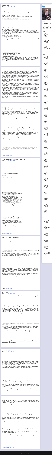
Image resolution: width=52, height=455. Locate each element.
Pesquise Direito (46, 248)
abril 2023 (46, 71)
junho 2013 (46, 139)
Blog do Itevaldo (46, 221)
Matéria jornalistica (7, 393)
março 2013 (46, 142)
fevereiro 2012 (46, 153)
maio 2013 (46, 140)
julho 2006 (46, 210)
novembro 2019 (46, 81)
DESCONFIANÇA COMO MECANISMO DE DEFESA (11, 237)
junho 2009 (46, 181)
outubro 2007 (46, 198)
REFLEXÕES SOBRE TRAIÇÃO (7, 68)
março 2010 (46, 173)
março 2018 (46, 97)
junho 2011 (46, 160)
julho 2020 (46, 78)
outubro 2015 (46, 120)
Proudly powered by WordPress (24, 453)
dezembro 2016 (46, 108)
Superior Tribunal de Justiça (48, 252)
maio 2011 (46, 161)
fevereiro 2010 (46, 174)
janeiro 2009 (46, 185)
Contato (48, 1)
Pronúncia (46, 47)
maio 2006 (46, 212)
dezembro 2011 (46, 155)
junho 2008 (46, 191)
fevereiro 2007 (46, 205)
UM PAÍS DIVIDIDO (5, 5)
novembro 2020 (46, 75)
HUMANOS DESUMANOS (6, 105)
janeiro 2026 (46, 57)
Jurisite (46, 239)
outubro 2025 (46, 58)
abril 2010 (46, 172)
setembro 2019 (46, 82)
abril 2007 (46, 203)
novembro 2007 (46, 197)
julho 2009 (46, 180)
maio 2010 (46, 171)
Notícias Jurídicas (47, 246)
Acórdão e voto (46, 34)
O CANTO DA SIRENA (6, 397)
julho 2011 (46, 159)
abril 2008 (46, 193)
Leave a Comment (9, 155)
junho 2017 (46, 103)
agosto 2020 (46, 77)
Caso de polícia (46, 222)
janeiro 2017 (46, 107)
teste (45, 254)
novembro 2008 (46, 187)
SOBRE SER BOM (5, 292)
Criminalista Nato (47, 226)
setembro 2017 (46, 100)
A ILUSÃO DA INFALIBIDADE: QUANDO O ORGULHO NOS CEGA (13, 159)
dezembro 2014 (46, 129)
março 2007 (46, 204)
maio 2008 (46, 192)
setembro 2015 (46, 121)
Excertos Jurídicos (47, 39)
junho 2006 (46, 211)
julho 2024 (46, 64)
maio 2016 (46, 114)
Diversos (8, 447)
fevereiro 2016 (46, 117)
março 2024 (46, 65)
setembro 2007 (46, 199)
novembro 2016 (46, 109)
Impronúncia (46, 42)
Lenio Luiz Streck (47, 242)
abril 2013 (46, 141)
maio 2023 (46, 70)
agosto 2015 (46, 122)
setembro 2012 (46, 147)
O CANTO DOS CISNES (6, 350)
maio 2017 (46, 104)
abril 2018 (46, 96)
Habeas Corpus (46, 41)
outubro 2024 (46, 63)
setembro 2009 (46, 178)
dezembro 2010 (46, 165)
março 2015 (46, 126)
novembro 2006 (46, 207)
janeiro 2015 (46, 128)
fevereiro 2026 (46, 56)
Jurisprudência (46, 43)
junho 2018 (46, 94)
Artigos (45, 35)
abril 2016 (46, 115)
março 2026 (46, 55)
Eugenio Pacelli (46, 234)
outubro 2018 (46, 91)
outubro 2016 (46, 110)
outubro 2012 (46, 146)
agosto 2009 (46, 179)
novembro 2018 (46, 90)
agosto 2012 (46, 148)
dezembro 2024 (46, 62)
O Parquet (46, 247)
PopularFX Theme (30, 453)
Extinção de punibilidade (47, 40)
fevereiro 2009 (46, 184)
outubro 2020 (46, 76)
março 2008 (46, 194)
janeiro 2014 (46, 133)
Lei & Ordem (46, 241)
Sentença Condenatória (47, 52)
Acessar (46, 258)
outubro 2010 (46, 167)
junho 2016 (46, 113)
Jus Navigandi (46, 240)
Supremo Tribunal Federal (47, 253)
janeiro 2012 (46, 154)
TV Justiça (46, 255)
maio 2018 (46, 95)
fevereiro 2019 (46, 88)
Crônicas (6, 155)
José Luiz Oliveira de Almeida (9, 1)
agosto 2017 (46, 101)
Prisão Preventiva (47, 46)
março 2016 (46, 116)
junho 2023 (46, 69)
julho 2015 (46, 123)
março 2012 (46, 152)
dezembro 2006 (46, 206)
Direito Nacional (46, 229)
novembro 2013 (46, 135)
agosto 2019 (46, 83)
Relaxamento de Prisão (47, 48)
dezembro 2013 (46, 134)
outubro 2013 (46, 136)
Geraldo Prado (46, 235)
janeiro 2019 (46, 89)
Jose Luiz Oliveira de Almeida (11, 6)
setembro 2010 (46, 168)
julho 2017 (46, 102)
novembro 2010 (46, 166)
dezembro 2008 (46, 186)
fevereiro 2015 (46, 127)
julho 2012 (46, 149)
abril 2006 (46, 213)
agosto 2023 (46, 68)
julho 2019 (46, 84)
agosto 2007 (46, 200)
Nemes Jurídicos (47, 245)
